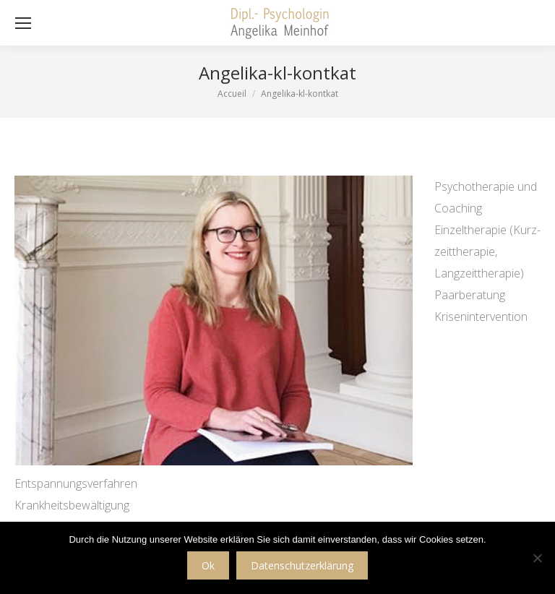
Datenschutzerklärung (302, 565)
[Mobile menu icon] (23, 23)
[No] (537, 558)
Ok (208, 565)
